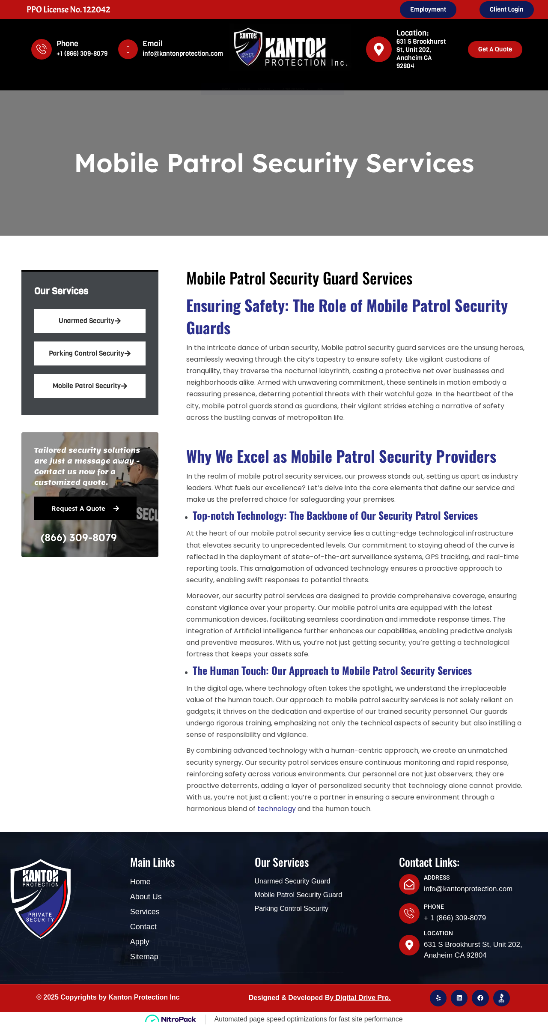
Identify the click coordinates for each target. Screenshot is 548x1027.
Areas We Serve (325, 89)
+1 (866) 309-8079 (82, 53)
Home (167, 88)
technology (276, 809)
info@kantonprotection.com (183, 53)
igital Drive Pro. (365, 997)
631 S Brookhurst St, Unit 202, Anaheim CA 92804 (421, 53)
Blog (380, 88)
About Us (208, 88)
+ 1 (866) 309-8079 (455, 918)
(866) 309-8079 (79, 537)
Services (259, 89)
